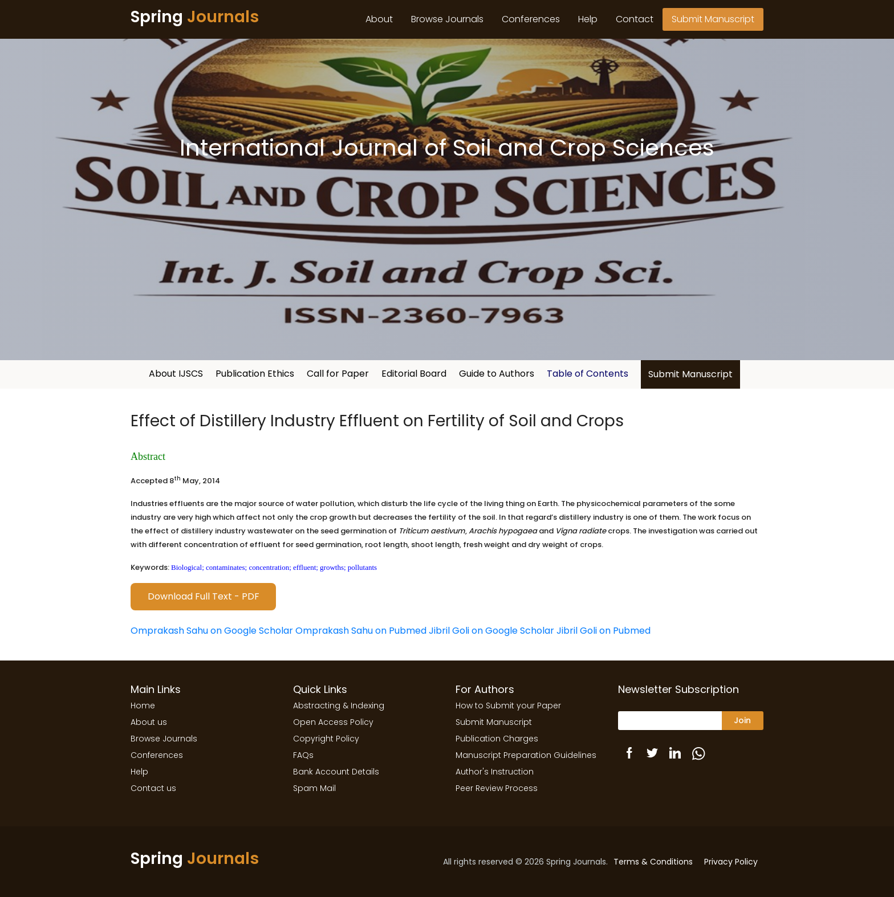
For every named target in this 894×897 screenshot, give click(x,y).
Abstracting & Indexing (338, 705)
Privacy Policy (731, 861)
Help (588, 19)
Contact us (153, 788)
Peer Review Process (497, 788)
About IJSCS (176, 373)
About (379, 19)
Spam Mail (314, 788)
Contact (634, 19)
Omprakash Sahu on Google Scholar (212, 630)
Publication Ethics (255, 373)
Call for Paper (338, 373)
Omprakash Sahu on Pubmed (360, 630)
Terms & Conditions (653, 861)
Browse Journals (447, 19)
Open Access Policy (333, 722)
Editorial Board (413, 373)
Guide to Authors (496, 373)
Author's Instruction (495, 771)
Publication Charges (497, 738)
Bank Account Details (336, 771)
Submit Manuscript (713, 19)
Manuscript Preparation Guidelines (526, 755)
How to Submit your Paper (508, 705)
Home (143, 705)
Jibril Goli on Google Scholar (491, 630)
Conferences (531, 19)
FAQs (303, 755)
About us (149, 722)
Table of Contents (587, 373)
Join (742, 720)
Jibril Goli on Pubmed (603, 630)
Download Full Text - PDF (203, 596)
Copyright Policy (326, 738)
